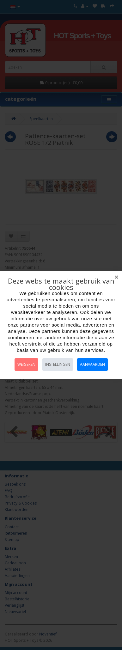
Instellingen (57, 364)
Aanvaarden (92, 364)
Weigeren (26, 364)
